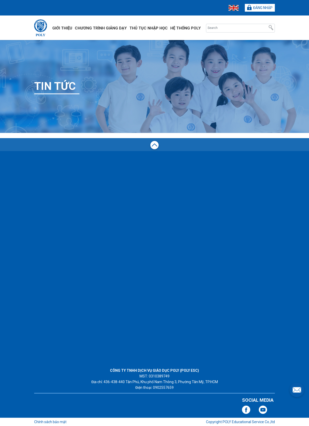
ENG (234, 8)
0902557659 (163, 387)
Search (271, 28)
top (154, 145)
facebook (246, 410)
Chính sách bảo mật (50, 422)
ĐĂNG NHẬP (260, 7)
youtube (263, 410)
